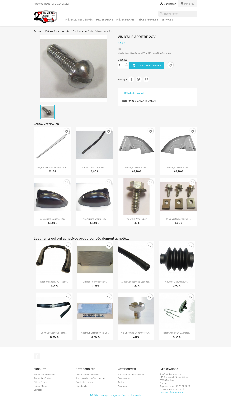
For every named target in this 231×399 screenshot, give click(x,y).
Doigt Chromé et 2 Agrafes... (176, 332)
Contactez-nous (84, 382)
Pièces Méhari (125, 19)
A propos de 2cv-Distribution (90, 378)
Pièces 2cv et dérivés (79, 19)
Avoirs (121, 382)
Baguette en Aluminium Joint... (52, 167)
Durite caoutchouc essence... (136, 281)
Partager (131, 79)
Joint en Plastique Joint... (94, 167)
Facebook (37, 356)
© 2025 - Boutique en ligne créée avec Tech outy (115, 395)
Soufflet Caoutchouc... (176, 281)
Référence (128, 100)
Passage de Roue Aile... (136, 167)
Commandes (124, 378)
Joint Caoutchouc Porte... (54, 332)
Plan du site (81, 386)
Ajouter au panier (146, 65)
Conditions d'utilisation (87, 374)
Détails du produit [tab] (134, 93)
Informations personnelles (131, 374)
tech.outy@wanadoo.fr (171, 392)
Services (167, 19)
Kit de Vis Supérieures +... (178, 218)
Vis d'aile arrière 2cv (137, 218)
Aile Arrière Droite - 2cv (94, 218)
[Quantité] (121, 65)
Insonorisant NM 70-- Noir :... (54, 281)
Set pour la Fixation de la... (95, 332)
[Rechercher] (177, 14)
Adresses (122, 386)
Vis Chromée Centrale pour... (136, 332)
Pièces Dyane (104, 19)
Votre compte (127, 369)
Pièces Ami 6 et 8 (148, 19)
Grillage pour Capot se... (95, 281)
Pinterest (146, 79)
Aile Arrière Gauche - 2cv (52, 218)
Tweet (139, 79)
